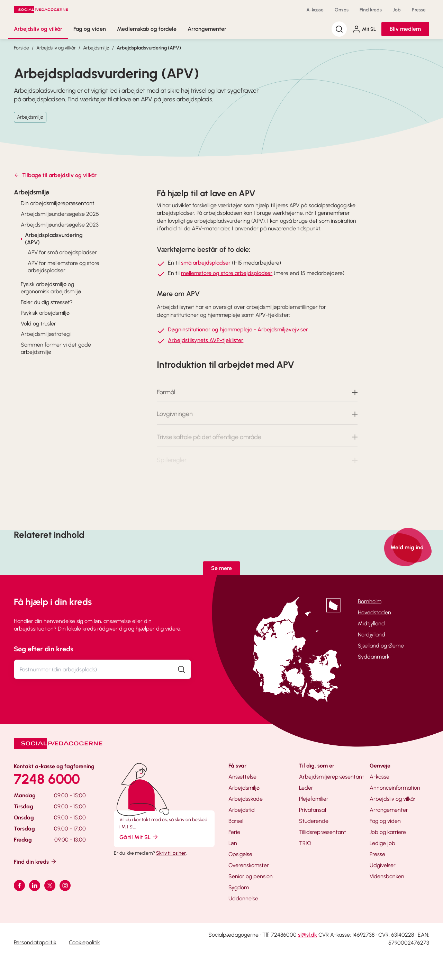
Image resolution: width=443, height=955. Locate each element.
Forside (21, 48)
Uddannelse (243, 898)
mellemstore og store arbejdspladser (226, 273)
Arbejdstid (241, 810)
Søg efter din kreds (43, 649)
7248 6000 (47, 779)
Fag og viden (89, 29)
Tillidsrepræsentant (322, 832)
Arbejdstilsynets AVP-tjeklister (205, 340)
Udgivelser (383, 865)
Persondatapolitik (35, 942)
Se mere (221, 568)
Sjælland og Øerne (381, 645)
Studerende (313, 821)
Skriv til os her (171, 853)
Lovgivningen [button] (175, 421)
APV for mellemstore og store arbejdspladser (63, 267)
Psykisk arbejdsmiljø (45, 313)
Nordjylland (371, 634)
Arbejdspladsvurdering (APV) (149, 48)
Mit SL (364, 29)
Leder (306, 787)
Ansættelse (242, 776)
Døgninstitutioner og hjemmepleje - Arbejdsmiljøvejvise (237, 329)
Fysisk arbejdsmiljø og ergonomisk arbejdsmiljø (51, 288)
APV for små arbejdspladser (62, 252)
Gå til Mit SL (139, 837)
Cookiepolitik (84, 942)
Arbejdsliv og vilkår (38, 29)
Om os (342, 10)
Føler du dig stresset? (47, 302)
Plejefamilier (313, 799)
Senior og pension (250, 876)
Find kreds (371, 10)
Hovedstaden (374, 612)
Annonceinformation (395, 787)
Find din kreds (35, 861)
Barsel (235, 821)
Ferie (234, 832)
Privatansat (313, 810)
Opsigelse (240, 854)
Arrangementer (207, 29)
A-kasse (315, 10)
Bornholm (369, 601)
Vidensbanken (387, 876)
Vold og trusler (38, 323)
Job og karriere (388, 832)
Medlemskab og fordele (147, 29)
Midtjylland (371, 623)
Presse (419, 10)
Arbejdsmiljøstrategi (46, 334)
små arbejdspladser (205, 262)
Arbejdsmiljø (96, 48)
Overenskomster (248, 865)
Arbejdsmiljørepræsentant (331, 776)
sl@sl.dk (307, 934)
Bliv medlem (405, 29)
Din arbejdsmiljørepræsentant (57, 203)
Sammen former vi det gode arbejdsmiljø (56, 348)
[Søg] (339, 29)
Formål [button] (166, 399)
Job (397, 10)
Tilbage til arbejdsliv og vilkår (55, 175)
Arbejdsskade (245, 799)
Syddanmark (374, 656)
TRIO (305, 843)
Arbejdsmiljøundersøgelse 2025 (60, 214)
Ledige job (382, 843)
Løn (232, 843)
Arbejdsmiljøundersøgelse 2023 (60, 224)
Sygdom (238, 887)
